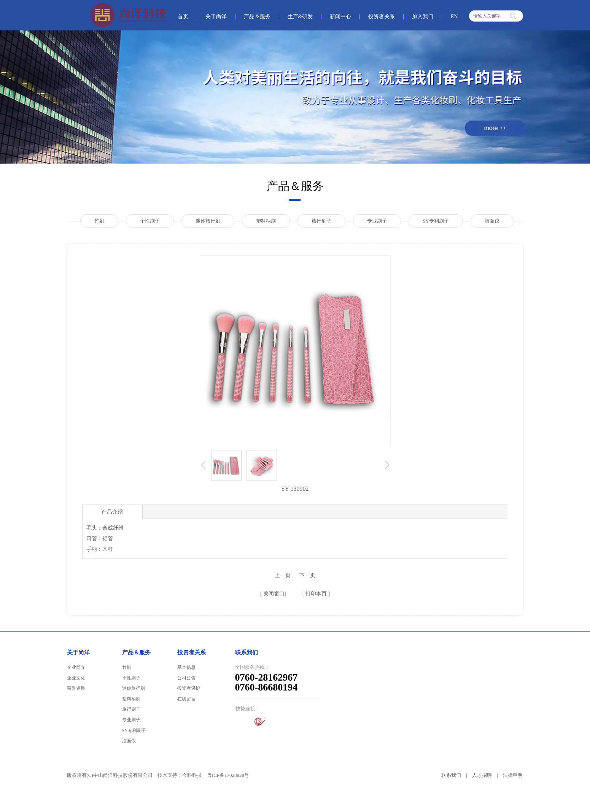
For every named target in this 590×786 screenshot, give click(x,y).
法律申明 (513, 775)
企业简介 (76, 667)
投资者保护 (188, 688)
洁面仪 (129, 740)
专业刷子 (131, 719)
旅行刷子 (131, 709)
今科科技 (192, 775)
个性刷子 (131, 678)
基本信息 (186, 667)
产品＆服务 (136, 652)
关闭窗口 (273, 594)
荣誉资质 (76, 688)
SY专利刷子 (134, 730)
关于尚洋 (78, 652)
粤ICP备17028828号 (228, 775)
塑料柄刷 (131, 699)
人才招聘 (482, 775)
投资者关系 (191, 652)
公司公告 (186, 678)
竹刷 (126, 667)
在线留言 (186, 699)
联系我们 (451, 775)
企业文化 (76, 678)
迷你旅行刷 (133, 688)
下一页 (307, 575)
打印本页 (315, 594)
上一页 (283, 575)
